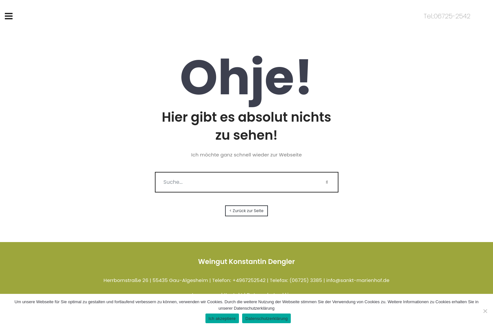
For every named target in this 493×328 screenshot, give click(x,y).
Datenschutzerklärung (266, 318)
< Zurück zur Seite (247, 210)
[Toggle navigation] (9, 16)
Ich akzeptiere (222, 318)
